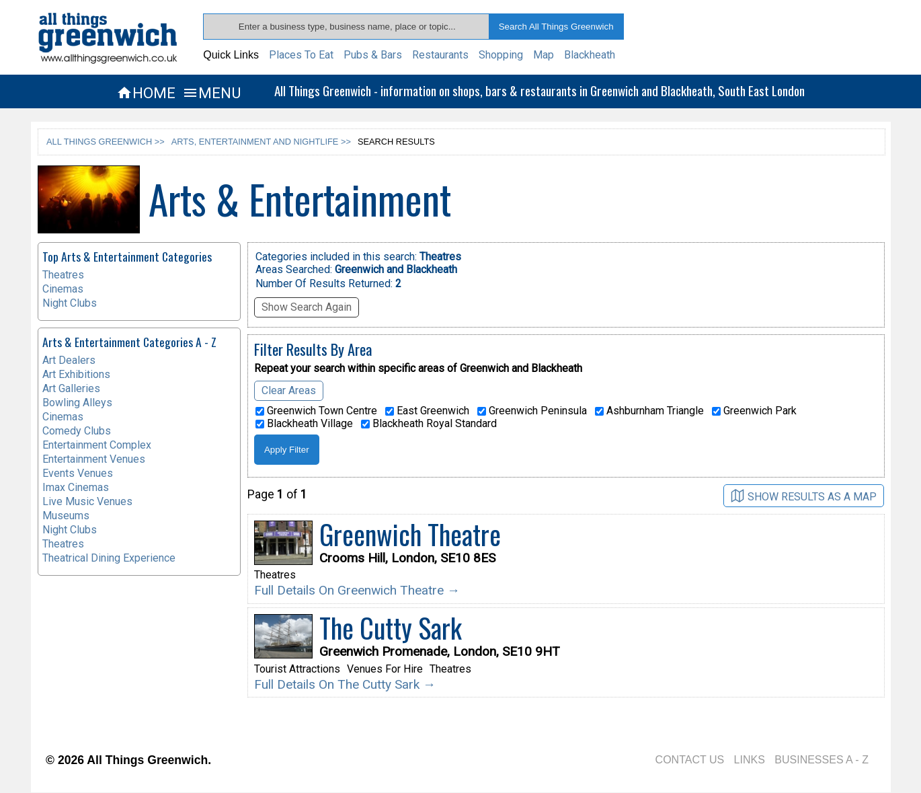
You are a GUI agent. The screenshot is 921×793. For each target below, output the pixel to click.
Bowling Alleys (77, 402)
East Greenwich (427, 411)
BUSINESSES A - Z (821, 759)
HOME (145, 93)
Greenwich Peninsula (532, 411)
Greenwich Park (754, 411)
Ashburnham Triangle (649, 411)
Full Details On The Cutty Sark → (345, 684)
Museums (65, 515)
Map (543, 54)
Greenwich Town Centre (316, 411)
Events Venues (77, 473)
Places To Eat (301, 54)
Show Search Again (307, 307)
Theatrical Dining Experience (108, 558)
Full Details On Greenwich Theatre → (357, 590)
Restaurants (440, 54)
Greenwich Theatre (410, 534)
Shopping (501, 54)
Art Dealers (68, 360)
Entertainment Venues (93, 459)
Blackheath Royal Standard (429, 423)
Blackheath (589, 54)
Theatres (63, 274)
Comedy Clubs (76, 430)
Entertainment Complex (96, 445)
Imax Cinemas (75, 487)
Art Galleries (71, 388)
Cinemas (62, 288)
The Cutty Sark (390, 627)
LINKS (749, 759)
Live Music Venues (87, 501)
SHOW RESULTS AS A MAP (804, 496)
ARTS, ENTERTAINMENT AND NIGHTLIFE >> (261, 142)
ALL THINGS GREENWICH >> (105, 142)
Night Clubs (69, 303)
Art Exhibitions (76, 374)
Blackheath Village (304, 423)
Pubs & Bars (373, 54)
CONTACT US (690, 759)
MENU (211, 93)
